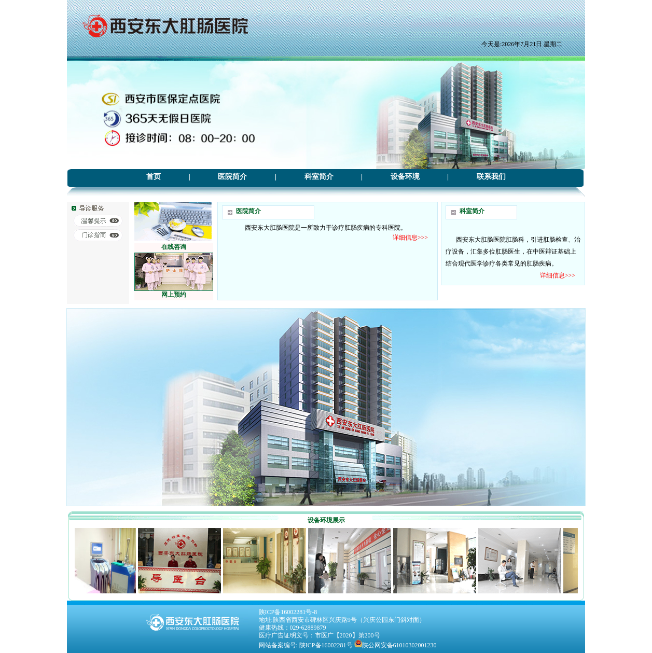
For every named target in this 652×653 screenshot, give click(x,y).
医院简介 (232, 176)
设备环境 (405, 176)
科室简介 (319, 176)
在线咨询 (173, 247)
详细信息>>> (410, 237)
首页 (153, 176)
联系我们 (491, 176)
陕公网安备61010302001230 (399, 645)
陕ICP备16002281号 (326, 645)
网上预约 (173, 294)
